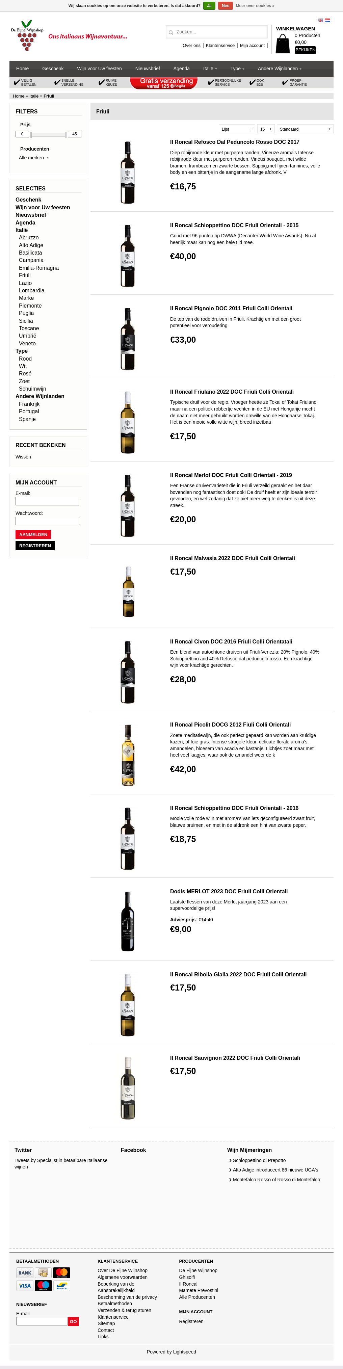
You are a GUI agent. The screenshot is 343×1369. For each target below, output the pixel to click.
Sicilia (26, 321)
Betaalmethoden (115, 1303)
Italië (208, 68)
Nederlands (327, 20)
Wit (23, 366)
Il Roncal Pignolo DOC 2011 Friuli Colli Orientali (231, 308)
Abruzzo (29, 237)
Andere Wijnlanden (278, 68)
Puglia (26, 313)
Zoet (24, 381)
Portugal (29, 411)
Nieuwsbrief (147, 68)
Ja (209, 5)
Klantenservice (220, 45)
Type (236, 68)
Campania (31, 260)
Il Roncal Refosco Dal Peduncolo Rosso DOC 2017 (234, 142)
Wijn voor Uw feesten (99, 68)
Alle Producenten (197, 1297)
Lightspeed (184, 1351)
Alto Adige (31, 245)
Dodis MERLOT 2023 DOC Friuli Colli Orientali (229, 891)
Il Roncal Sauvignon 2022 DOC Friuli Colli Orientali (235, 1058)
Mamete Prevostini (198, 1290)
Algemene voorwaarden (123, 1277)
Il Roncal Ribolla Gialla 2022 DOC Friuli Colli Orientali (238, 974)
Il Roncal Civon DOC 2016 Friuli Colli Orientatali (231, 641)
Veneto (27, 343)
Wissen (23, 456)
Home (22, 68)
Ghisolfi (187, 1277)
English (320, 20)
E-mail (23, 1313)
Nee (225, 5)
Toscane (29, 328)
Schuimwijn (32, 389)
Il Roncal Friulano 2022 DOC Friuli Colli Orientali (232, 392)
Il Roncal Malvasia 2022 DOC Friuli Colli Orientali (232, 558)
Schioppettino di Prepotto (259, 1160)
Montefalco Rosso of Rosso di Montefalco (276, 1179)
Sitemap (106, 1323)
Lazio (25, 283)
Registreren (191, 1321)
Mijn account (252, 45)
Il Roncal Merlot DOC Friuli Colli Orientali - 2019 (231, 475)
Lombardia (32, 290)
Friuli (25, 275)
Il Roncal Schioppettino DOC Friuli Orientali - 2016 (234, 808)
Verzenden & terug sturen (124, 1310)
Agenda (182, 68)
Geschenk (52, 68)
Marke (26, 298)
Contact (106, 1330)
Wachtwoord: (29, 513)
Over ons (192, 45)
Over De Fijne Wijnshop (123, 1270)
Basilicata (30, 253)
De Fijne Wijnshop (198, 1270)
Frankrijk (29, 404)
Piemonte (30, 306)
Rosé (25, 373)
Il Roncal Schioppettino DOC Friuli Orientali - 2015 (234, 225)
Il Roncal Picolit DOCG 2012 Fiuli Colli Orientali (230, 725)
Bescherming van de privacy (127, 1297)
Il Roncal (188, 1284)
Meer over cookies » (255, 5)
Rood (25, 359)
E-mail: (23, 493)
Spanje (27, 419)
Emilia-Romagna (39, 268)
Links (103, 1336)
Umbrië (27, 336)
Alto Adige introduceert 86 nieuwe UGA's (275, 1170)
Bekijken (305, 50)
